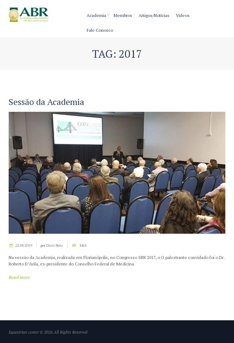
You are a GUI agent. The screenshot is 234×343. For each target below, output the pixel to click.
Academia (96, 15)
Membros (123, 15)
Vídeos (183, 15)
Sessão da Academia (46, 101)
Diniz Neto (54, 245)
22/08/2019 (24, 245)
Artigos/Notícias (154, 15)
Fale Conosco (100, 30)
